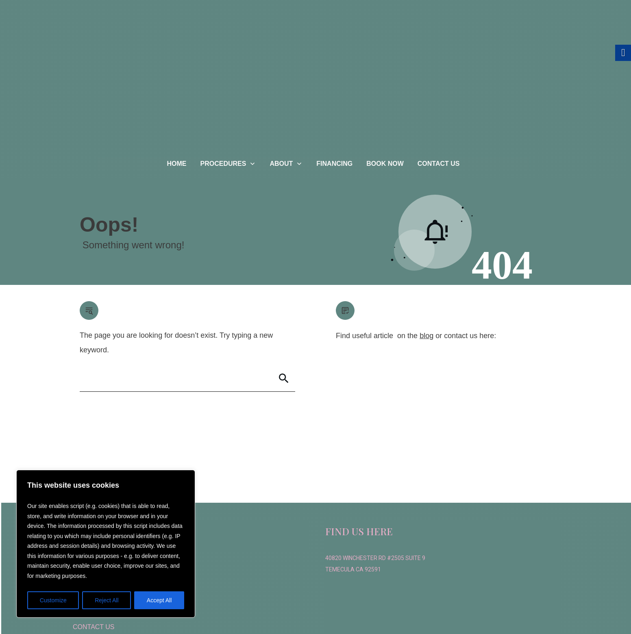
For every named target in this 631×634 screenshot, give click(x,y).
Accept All (159, 600)
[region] (105, 544)
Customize (53, 600)
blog (426, 336)
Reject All (106, 600)
